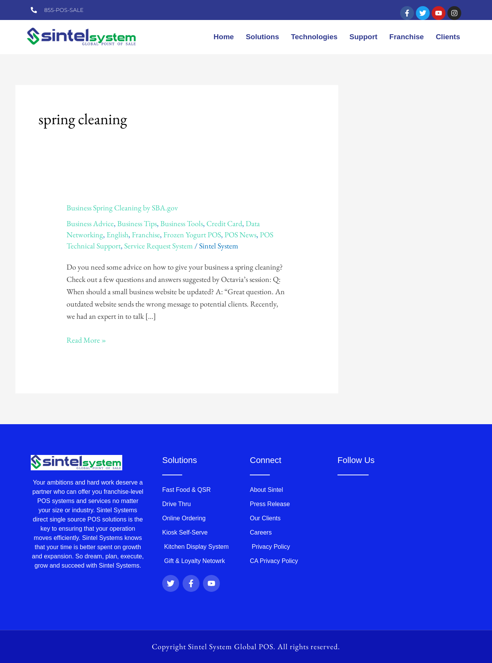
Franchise (406, 37)
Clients (448, 37)
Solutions (262, 37)
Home (224, 37)
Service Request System (158, 246)
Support (363, 37)
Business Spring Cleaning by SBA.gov (122, 208)
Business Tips (137, 223)
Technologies (314, 37)
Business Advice (90, 223)
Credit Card (224, 223)
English (117, 235)
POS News (240, 235)
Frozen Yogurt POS (192, 235)
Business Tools (181, 223)
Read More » (86, 339)
